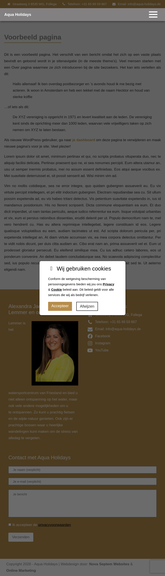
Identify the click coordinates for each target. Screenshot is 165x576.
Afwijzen (87, 306)
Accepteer (60, 306)
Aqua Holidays (17, 14)
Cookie (56, 289)
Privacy (108, 284)
